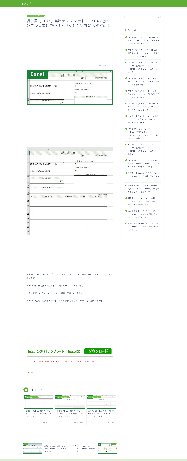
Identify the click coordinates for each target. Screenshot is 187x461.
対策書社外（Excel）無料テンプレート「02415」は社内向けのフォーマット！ (143, 176)
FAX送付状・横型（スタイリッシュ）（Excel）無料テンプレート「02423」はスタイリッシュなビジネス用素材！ (143, 67)
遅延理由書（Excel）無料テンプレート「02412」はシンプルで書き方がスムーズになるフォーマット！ (143, 214)
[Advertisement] (70, 45)
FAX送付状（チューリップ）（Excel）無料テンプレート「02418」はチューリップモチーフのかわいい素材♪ (143, 133)
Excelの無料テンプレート (35, 16)
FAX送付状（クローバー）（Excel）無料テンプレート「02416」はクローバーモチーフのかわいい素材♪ (143, 163)
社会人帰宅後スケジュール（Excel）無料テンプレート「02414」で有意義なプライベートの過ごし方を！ (143, 189)
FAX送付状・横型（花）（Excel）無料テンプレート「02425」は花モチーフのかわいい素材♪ (143, 40)
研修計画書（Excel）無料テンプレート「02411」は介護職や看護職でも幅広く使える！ (143, 227)
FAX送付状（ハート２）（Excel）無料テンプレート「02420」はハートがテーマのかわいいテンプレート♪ (143, 107)
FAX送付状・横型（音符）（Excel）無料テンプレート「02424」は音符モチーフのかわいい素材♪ (143, 53)
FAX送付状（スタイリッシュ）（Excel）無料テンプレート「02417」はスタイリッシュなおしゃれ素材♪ (143, 149)
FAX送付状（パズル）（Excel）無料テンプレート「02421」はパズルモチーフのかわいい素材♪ (143, 94)
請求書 (31, 372)
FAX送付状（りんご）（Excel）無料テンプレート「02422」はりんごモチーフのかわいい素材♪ (143, 81)
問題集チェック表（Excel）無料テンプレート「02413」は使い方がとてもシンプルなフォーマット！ (143, 201)
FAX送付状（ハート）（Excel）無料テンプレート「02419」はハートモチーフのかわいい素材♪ (143, 119)
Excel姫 (27, 3)
